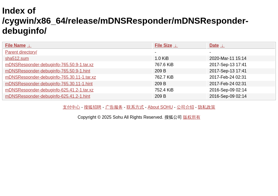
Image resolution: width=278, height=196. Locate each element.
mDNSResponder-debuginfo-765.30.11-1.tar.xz (50, 77)
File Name (15, 45)
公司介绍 (185, 107)
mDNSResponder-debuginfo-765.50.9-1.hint (47, 71)
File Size (163, 45)
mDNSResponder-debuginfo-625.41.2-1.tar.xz (49, 90)
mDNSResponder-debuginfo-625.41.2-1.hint (47, 96)
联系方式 (135, 107)
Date (214, 45)
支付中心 (71, 107)
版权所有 (191, 117)
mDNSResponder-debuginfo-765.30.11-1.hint (49, 83)
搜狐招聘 (92, 107)
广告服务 (114, 107)
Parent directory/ (21, 52)
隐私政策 (206, 107)
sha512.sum (17, 58)
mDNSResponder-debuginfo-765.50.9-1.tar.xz (49, 64)
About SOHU (160, 107)
